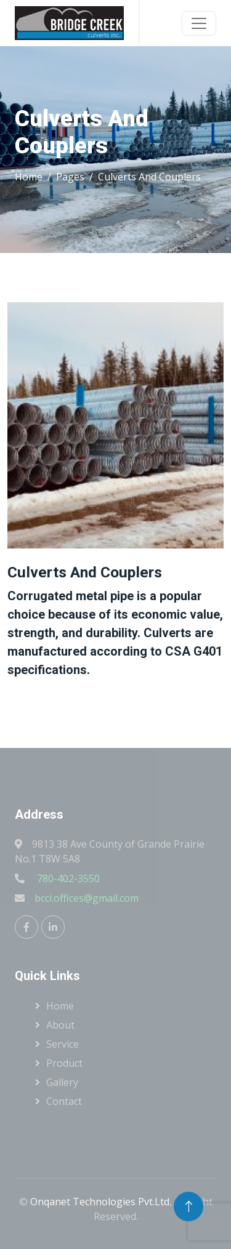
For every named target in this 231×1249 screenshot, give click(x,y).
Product (64, 1063)
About (60, 1025)
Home (29, 176)
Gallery (62, 1082)
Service (62, 1044)
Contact (64, 1101)
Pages (70, 176)
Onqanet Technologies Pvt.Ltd (99, 1201)
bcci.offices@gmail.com (86, 898)
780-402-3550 (67, 878)
